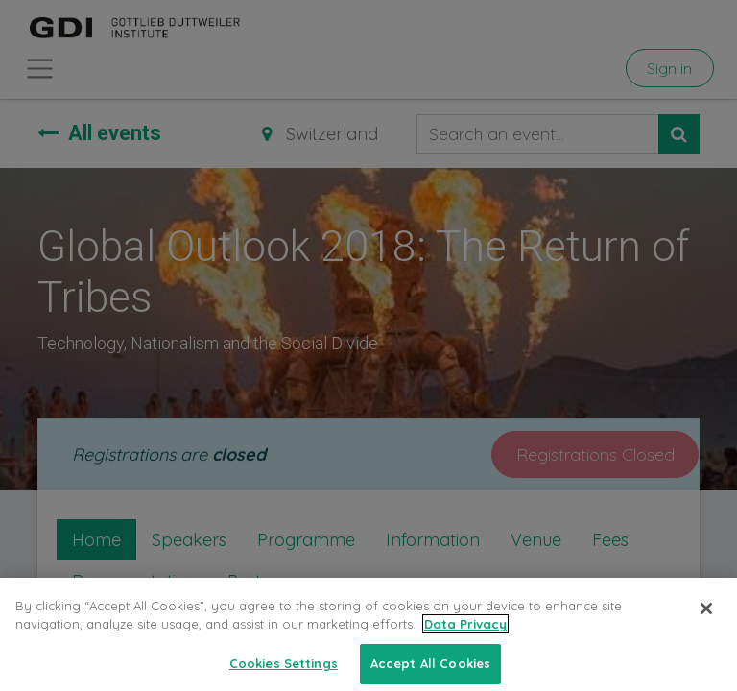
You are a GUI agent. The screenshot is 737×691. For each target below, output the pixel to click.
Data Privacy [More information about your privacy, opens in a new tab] (465, 638)
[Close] (706, 622)
